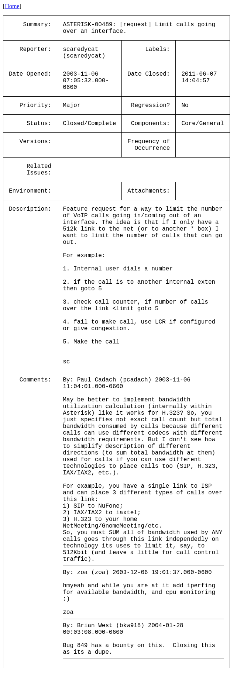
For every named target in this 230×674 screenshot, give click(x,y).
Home (12, 6)
